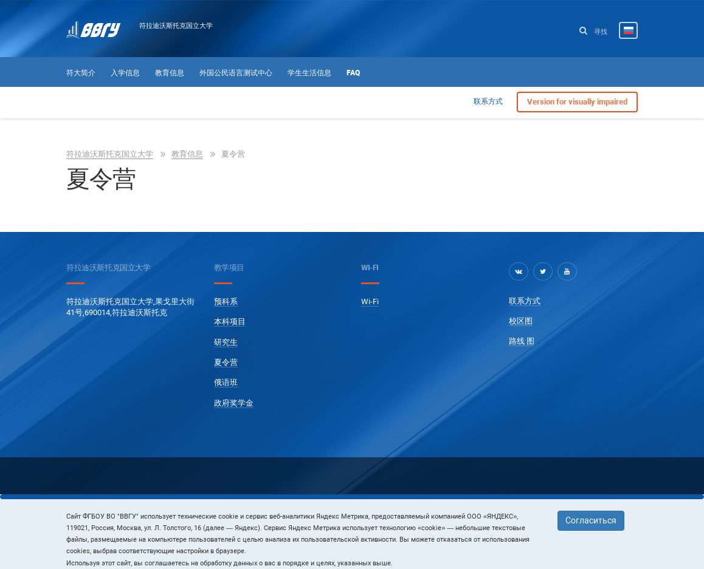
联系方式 (488, 101)
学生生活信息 (309, 73)
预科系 (226, 301)
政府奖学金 (234, 402)
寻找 (593, 31)
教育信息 (169, 73)
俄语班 (226, 382)
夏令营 (226, 362)
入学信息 (125, 73)
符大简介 (80, 73)
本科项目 (230, 321)
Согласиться (590, 520)
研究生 (226, 342)
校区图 (521, 320)
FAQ (353, 73)
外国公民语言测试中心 (235, 73)
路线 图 (521, 341)
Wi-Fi (370, 301)
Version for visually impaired (577, 101)
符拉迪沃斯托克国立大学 (176, 25)
